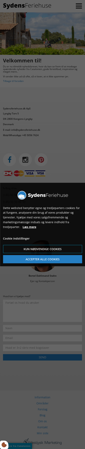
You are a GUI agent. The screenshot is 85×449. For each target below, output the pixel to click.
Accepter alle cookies (43, 259)
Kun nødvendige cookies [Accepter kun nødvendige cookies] (43, 249)
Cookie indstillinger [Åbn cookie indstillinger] (16, 239)
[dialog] (42, 224)
